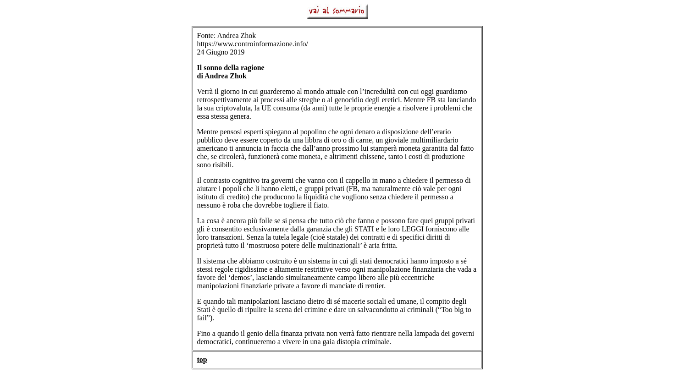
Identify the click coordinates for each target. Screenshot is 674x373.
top (202, 359)
